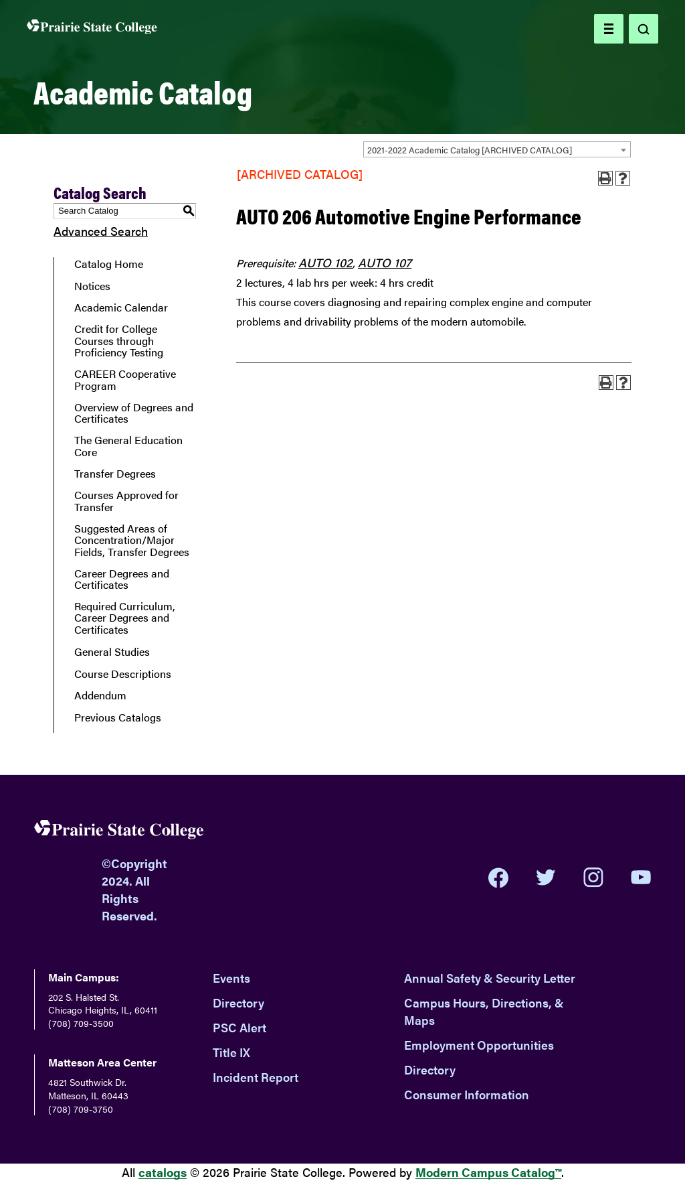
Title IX (231, 1052)
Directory (238, 1002)
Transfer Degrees (115, 474)
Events (231, 977)
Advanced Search (101, 230)
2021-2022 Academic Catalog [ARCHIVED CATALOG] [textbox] (469, 149)
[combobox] (497, 149)
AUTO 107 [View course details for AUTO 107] (384, 262)
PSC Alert (239, 1027)
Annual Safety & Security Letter (489, 977)
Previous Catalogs (117, 717)
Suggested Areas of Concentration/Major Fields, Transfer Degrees (131, 540)
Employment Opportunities (479, 1044)
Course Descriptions (122, 674)
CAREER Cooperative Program (125, 379)
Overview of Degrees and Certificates (133, 413)
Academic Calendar (121, 307)
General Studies (112, 652)
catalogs (162, 1172)
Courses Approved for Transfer (126, 500)
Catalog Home (108, 264)
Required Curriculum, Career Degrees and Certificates (124, 618)
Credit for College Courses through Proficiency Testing (118, 340)
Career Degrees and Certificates (121, 579)
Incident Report (255, 1076)
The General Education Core (128, 446)
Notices (92, 286)
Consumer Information (466, 1094)
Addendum (100, 695)
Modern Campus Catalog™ (488, 1172)
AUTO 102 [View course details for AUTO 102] (325, 262)
